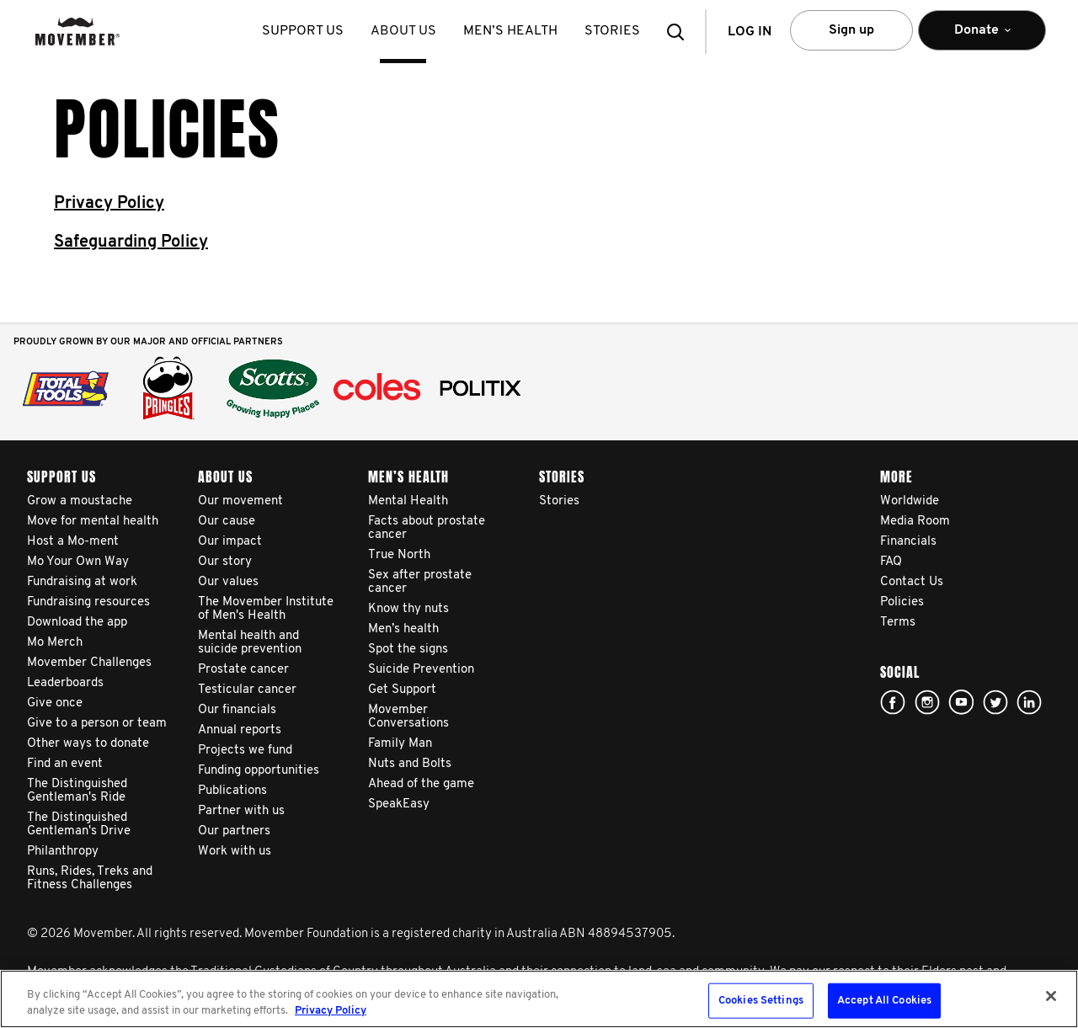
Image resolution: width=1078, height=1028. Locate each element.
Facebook (892, 702)
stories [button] (614, 31)
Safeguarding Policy (131, 242)
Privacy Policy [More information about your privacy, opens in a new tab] (330, 1010)
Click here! (927, 702)
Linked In (1029, 702)
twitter (995, 702)
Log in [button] (749, 32)
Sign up (851, 30)
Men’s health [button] (512, 31)
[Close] (1051, 996)
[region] (539, 999)
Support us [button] (304, 31)
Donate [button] (982, 37)
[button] (680, 31)
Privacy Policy (109, 203)
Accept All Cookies (884, 1000)
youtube (961, 702)
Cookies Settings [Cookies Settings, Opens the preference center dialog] (760, 1000)
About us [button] (405, 31)
